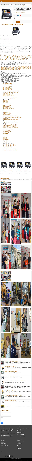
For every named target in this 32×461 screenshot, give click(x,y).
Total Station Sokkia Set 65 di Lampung (10, 400)
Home (2, 4)
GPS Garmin (18, 442)
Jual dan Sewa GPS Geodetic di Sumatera (11, 371)
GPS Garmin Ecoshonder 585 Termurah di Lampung (15, 6)
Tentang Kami (3, 440)
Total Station (18, 440)
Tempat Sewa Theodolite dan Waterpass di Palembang (12, 385)
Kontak (2, 441)
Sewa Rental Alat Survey (4, 445)
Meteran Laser (19, 447)
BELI (18, 21)
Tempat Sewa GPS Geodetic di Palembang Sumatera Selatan (13, 395)
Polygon (18, 445)
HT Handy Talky (19, 448)
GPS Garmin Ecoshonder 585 (7, 4)
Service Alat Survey (3, 443)
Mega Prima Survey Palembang (16, 0)
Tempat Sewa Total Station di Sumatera (10, 366)
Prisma (18, 444)
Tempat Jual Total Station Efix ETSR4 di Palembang (12, 376)
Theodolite (18, 441)
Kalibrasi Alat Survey (4, 444)
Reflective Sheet (19, 446)
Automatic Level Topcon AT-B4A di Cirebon (11, 405)
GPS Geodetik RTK (19, 443)
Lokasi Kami (2, 442)
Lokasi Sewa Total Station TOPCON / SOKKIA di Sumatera (13, 361)
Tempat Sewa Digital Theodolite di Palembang (11, 390)
